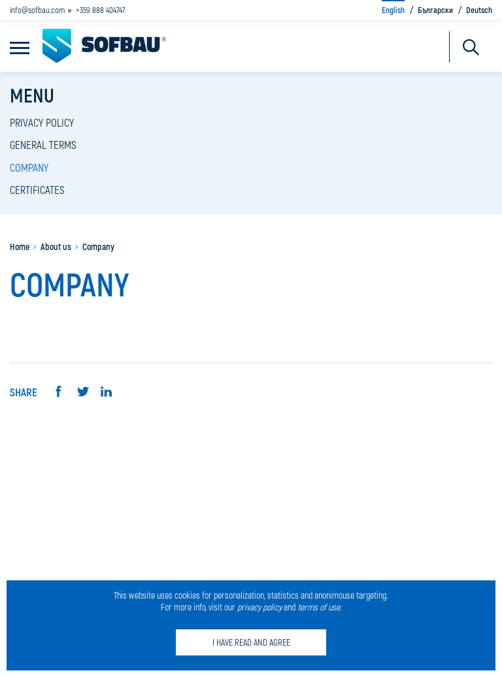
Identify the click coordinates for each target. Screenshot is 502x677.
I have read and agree (251, 642)
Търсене (471, 47)
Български (435, 10)
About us (56, 246)
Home (19, 246)
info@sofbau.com (37, 10)
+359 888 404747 (101, 10)
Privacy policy (42, 122)
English (393, 10)
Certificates (37, 189)
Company (29, 167)
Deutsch (479, 10)
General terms (43, 144)
